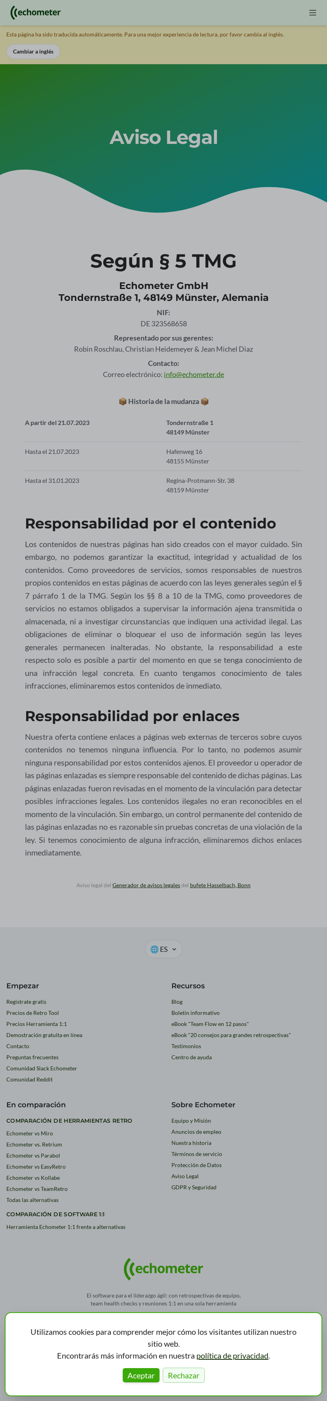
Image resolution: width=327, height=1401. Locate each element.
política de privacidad (232, 1355)
